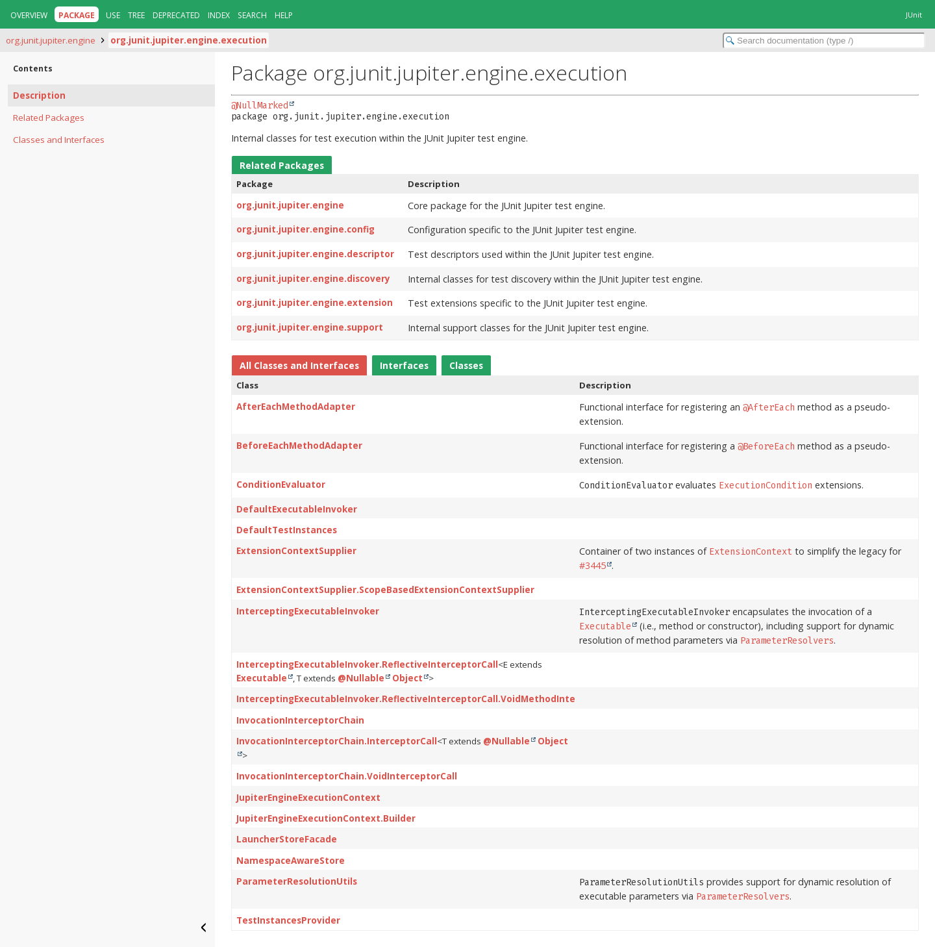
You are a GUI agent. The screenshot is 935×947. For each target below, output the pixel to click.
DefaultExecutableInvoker (296, 509)
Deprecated (176, 15)
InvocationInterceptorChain (300, 720)
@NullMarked (259, 105)
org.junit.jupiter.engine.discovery (313, 278)
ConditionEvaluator (280, 484)
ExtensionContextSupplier (296, 551)
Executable (261, 678)
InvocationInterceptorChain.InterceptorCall (336, 741)
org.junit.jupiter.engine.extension (314, 303)
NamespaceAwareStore (290, 860)
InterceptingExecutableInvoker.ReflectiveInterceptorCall (367, 664)
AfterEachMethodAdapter (295, 406)
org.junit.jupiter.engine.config (305, 229)
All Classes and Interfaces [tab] (299, 365)
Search (252, 15)
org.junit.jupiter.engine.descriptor (315, 254)
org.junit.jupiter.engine (50, 40)
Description (39, 95)
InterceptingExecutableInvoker (307, 611)
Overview (28, 15)
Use (113, 15)
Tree (136, 15)
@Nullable (361, 678)
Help (284, 15)
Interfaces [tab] (404, 365)
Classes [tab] (466, 365)
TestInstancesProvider (288, 920)
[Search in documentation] (824, 40)
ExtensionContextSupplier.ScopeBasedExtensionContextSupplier (385, 590)
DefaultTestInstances (286, 530)
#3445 (592, 565)
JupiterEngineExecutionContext (308, 797)
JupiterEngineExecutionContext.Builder (326, 818)
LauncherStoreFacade (286, 839)
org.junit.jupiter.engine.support (309, 327)
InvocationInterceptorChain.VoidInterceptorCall (346, 776)
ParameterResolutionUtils (296, 881)
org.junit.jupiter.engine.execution (188, 40)
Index (219, 15)
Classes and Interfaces (59, 139)
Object (407, 678)
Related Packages (48, 117)
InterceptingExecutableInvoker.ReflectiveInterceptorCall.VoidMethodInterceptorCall (431, 699)
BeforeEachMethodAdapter (299, 445)
